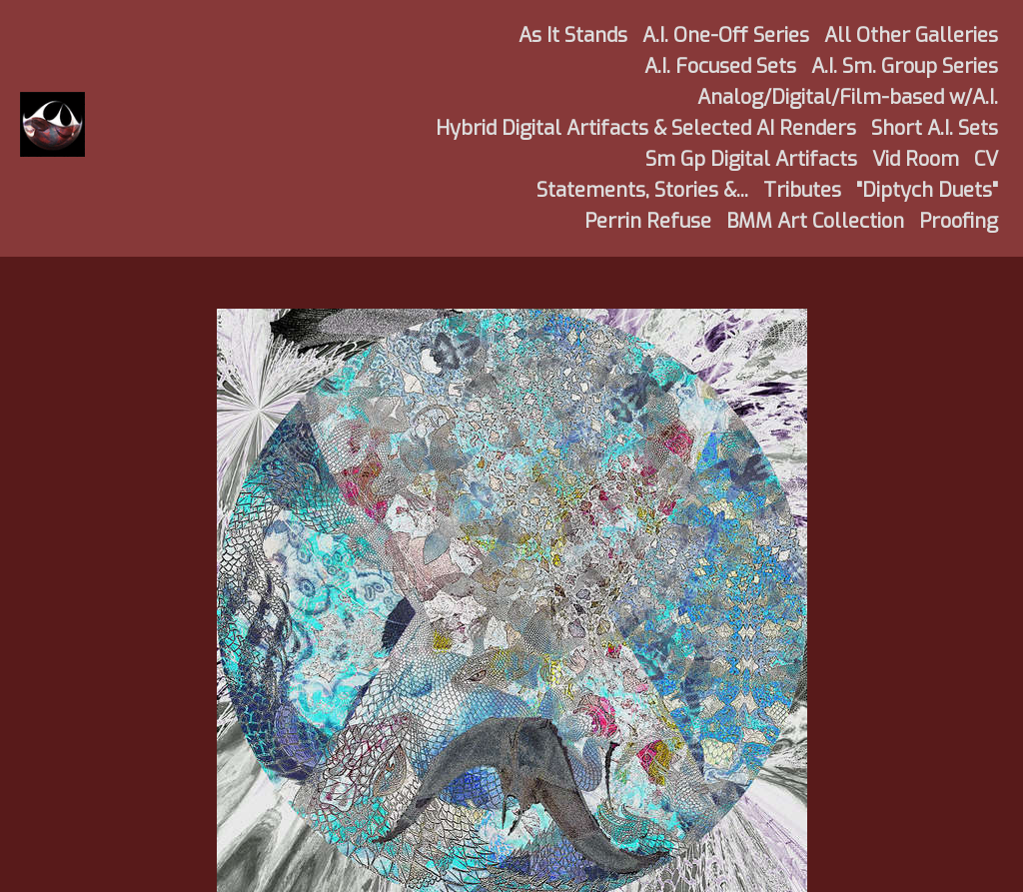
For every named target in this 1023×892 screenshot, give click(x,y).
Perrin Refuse (647, 221)
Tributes (802, 190)
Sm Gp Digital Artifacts (751, 159)
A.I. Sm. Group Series (904, 66)
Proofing (958, 221)
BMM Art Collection (815, 221)
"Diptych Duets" (927, 190)
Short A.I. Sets (934, 128)
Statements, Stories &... (642, 190)
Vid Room (915, 159)
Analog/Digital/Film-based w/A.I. (847, 97)
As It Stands (572, 35)
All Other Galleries (911, 35)
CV (986, 159)
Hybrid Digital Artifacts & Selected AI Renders (646, 128)
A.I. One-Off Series (725, 35)
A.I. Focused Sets (720, 66)
